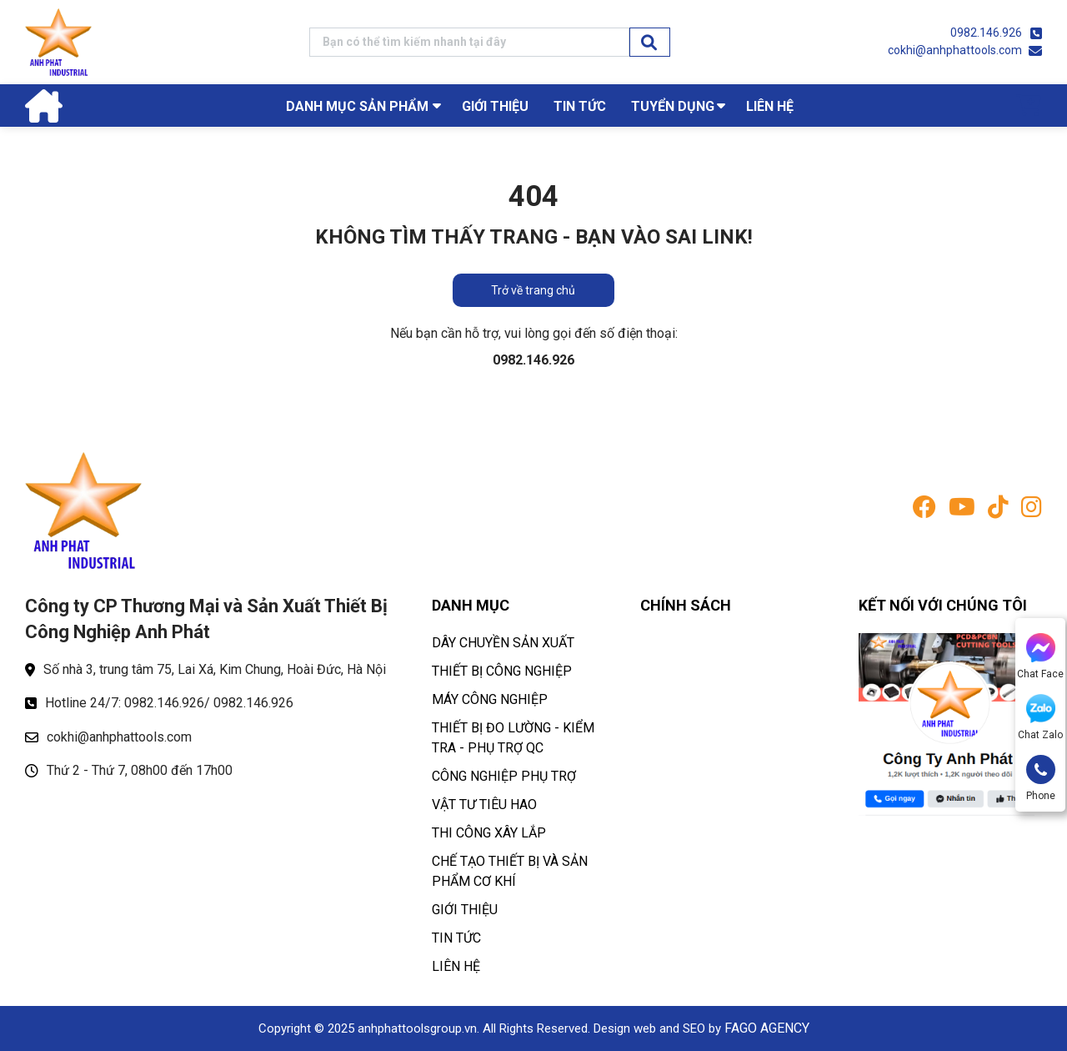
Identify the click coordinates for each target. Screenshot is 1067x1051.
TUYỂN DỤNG (672, 106)
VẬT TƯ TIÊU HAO (484, 804)
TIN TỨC (580, 106)
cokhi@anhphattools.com (955, 50)
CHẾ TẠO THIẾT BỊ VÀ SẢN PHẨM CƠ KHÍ (510, 871)
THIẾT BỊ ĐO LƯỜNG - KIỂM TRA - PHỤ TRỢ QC (513, 738)
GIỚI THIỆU (495, 106)
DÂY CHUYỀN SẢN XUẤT (503, 643)
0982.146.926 (986, 32)
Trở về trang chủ (533, 290)
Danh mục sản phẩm (357, 106)
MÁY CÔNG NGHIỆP (490, 699)
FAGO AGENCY (766, 1028)
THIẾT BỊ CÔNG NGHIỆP (502, 671)
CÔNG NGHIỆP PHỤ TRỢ (504, 776)
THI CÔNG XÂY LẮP (489, 833)
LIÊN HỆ (770, 106)
